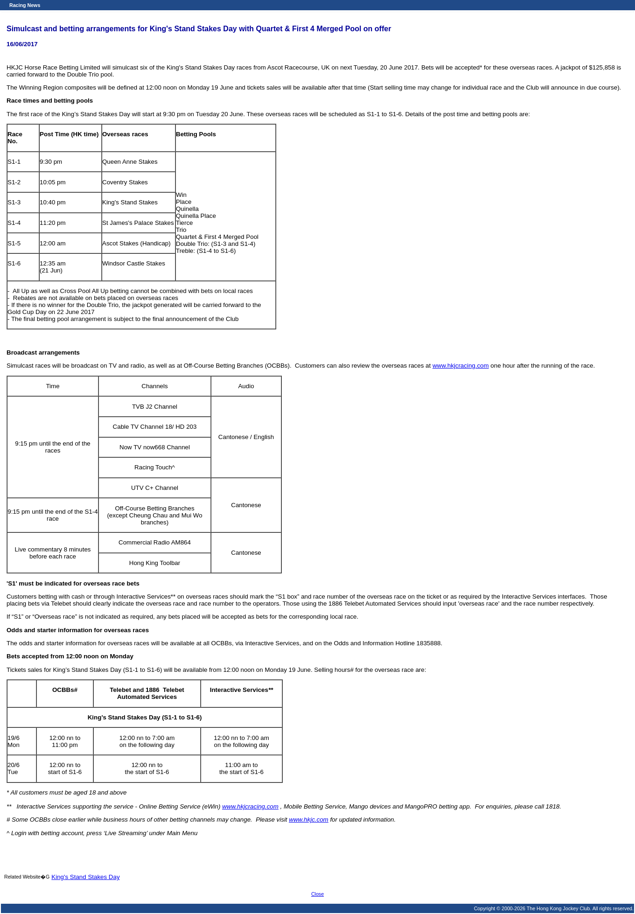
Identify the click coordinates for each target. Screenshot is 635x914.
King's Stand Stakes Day (85, 876)
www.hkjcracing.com (461, 365)
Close (317, 894)
